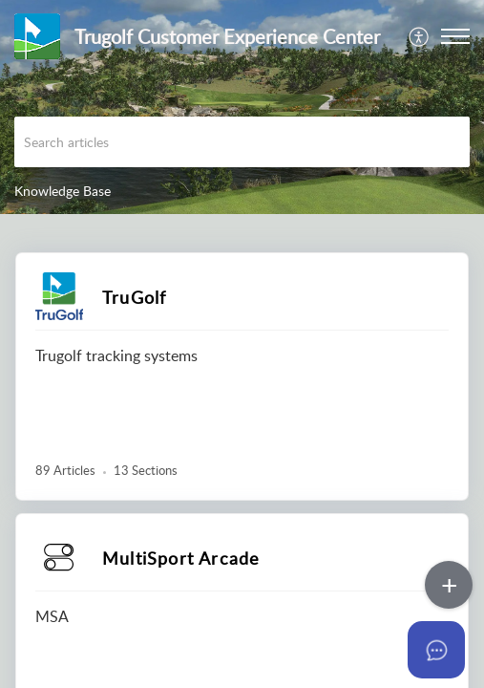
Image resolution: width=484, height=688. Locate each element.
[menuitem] (419, 36)
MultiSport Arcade (181, 558)
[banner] (242, 107)
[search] (242, 142)
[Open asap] (445, 649)
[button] (455, 36)
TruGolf (134, 297)
